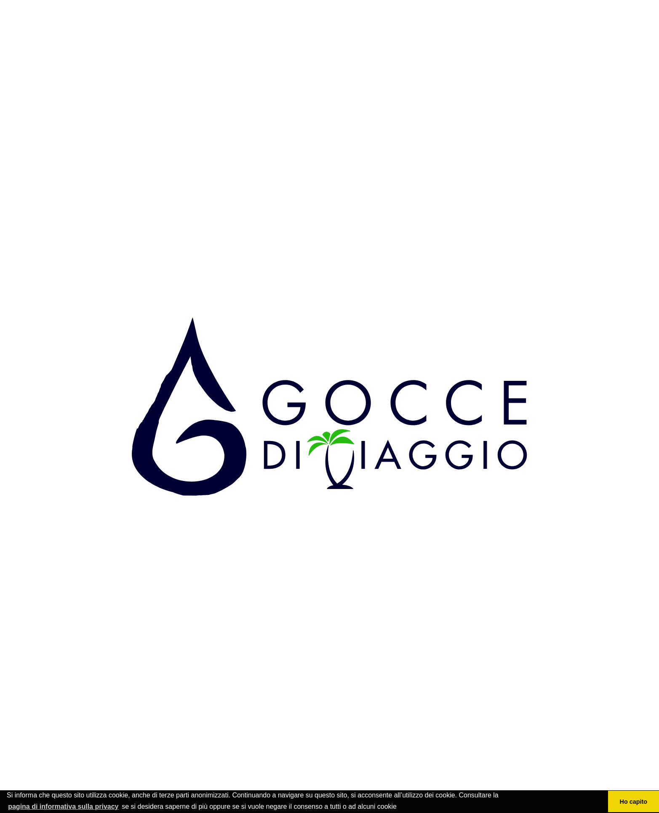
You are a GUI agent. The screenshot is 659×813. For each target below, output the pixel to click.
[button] (399, 807)
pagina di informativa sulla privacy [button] (63, 806)
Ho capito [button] (634, 801)
